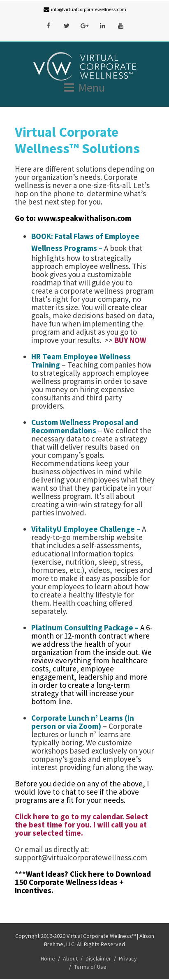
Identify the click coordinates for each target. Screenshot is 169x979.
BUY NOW (130, 340)
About (70, 958)
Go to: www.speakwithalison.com (74, 218)
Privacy (128, 958)
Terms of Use (90, 966)
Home (48, 958)
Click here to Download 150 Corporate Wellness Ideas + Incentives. (83, 882)
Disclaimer (98, 958)
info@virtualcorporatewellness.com (88, 9)
